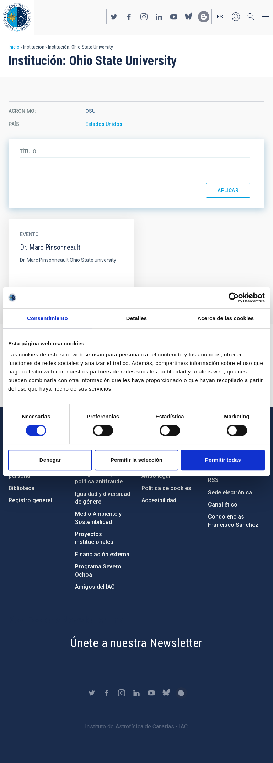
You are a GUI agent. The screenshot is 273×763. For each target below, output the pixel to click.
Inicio (14, 47)
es (220, 17)
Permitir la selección (136, 460)
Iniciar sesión (235, 16)
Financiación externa (102, 554)
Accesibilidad (158, 500)
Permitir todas (223, 460)
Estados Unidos (103, 124)
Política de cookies (166, 488)
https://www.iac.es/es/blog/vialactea (203, 16)
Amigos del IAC (95, 586)
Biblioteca (21, 488)
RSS (213, 480)
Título (28, 151)
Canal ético (222, 504)
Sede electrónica (230, 492)
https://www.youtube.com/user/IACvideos (173, 16)
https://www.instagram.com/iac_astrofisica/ (143, 16)
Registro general (30, 500)
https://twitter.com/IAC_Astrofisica (114, 16)
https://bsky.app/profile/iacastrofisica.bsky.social (188, 16)
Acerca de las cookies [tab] (225, 318)
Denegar (50, 460)
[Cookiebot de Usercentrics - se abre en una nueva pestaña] (234, 297)
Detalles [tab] (136, 318)
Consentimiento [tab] (47, 318)
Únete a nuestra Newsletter (136, 643)
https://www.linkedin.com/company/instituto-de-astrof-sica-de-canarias (158, 16)
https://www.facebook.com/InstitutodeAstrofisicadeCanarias (129, 16)
